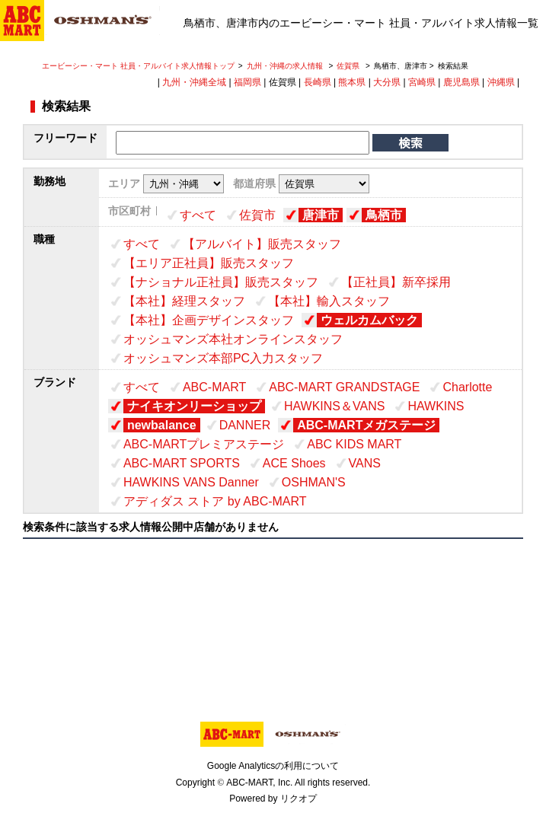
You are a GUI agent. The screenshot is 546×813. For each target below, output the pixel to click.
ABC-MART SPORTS (181, 463)
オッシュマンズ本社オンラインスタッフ (233, 339)
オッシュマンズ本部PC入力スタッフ (223, 358)
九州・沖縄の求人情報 (286, 66)
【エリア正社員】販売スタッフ (208, 263)
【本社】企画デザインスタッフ (208, 320)
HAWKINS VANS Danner (191, 482)
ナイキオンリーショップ (194, 406)
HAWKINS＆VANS (334, 406)
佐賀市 (257, 215)
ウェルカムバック (369, 320)
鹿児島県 (461, 82)
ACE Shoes (294, 463)
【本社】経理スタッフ (184, 301)
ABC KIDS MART (354, 444)
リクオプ (298, 798)
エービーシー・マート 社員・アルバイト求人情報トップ (138, 66)
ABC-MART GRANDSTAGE (344, 387)
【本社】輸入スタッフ (329, 301)
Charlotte (467, 387)
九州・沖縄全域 (194, 82)
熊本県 (352, 82)
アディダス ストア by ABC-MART (215, 501)
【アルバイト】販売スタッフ (262, 244)
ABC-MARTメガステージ (366, 425)
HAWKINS (435, 406)
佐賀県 (348, 66)
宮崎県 (422, 82)
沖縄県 (501, 82)
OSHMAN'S (314, 482)
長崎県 (317, 82)
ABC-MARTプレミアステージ (203, 444)
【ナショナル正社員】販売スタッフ (220, 282)
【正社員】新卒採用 (396, 282)
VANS (365, 463)
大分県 (387, 82)
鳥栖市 (384, 215)
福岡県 (247, 82)
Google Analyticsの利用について (273, 765)
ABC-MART (214, 387)
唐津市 (320, 215)
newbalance (161, 425)
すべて (198, 215)
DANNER (245, 425)
